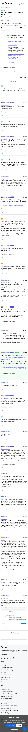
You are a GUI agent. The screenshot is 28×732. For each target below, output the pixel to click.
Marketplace (4, 674)
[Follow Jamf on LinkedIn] (4, 658)
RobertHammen (7, 280)
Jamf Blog (3, 672)
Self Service (4, 703)
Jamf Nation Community (7, 670)
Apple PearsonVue (5, 486)
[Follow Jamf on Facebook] (13, 658)
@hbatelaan (4, 398)
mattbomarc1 (6, 86)
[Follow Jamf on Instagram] (10, 658)
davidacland (6, 219)
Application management (7, 696)
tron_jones (6, 473)
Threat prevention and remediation (9, 710)
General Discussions (7, 7)
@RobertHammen (5, 449)
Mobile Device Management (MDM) (9, 694)
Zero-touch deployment (7, 691)
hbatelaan (5, 330)
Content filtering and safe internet (9, 713)
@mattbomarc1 (5, 105)
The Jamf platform (5, 689)
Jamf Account (4, 682)
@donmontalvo (5, 266)
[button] (3, 3)
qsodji (4, 416)
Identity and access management (9, 705)
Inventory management (6, 698)
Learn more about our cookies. (17, 722)
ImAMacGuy (6, 496)
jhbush (5, 516)
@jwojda (3, 540)
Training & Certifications (7, 667)
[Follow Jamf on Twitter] (1, 658)
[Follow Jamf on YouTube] (7, 658)
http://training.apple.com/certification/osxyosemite (13, 25)
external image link (5, 30)
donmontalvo (6, 20)
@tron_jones (4, 519)
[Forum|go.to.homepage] (8, 3)
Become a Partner (5, 677)
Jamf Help (3, 665)
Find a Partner (4, 679)
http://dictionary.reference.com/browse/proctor (13, 205)
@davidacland (4, 248)
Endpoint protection (6, 708)
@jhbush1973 (4, 598)
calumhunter (6, 176)
